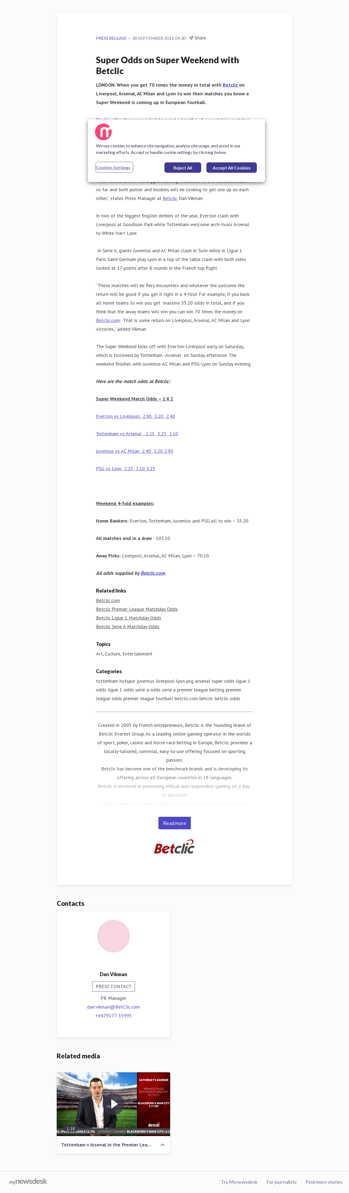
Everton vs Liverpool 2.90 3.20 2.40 (135, 416)
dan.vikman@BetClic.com (113, 1007)
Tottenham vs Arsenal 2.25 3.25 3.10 (137, 433)
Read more (174, 823)
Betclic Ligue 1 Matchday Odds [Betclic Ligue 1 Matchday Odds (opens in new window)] (128, 618)
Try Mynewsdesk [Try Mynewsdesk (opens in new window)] (239, 1182)
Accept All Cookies (232, 167)
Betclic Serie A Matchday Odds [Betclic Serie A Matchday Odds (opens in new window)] (128, 626)
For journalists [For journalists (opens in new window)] (281, 1182)
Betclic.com (108, 320)
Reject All (182, 167)
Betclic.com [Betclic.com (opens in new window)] (108, 600)
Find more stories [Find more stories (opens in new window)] (323, 1182)
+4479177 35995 (113, 1015)
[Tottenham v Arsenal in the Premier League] (113, 1104)
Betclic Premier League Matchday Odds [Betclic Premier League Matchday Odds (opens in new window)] (137, 609)
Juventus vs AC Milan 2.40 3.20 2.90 (134, 451)
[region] (176, 150)
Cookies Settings (113, 167)
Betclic (231, 85)
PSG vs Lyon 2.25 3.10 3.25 (125, 468)
